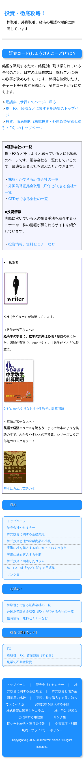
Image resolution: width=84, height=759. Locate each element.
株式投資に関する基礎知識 (26, 534)
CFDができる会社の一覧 (28, 199)
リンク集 (13, 574)
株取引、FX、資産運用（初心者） (31, 655)
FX (9, 648)
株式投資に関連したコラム (26, 561)
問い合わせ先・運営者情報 (26, 723)
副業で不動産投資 (19, 662)
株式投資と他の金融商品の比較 (29, 541)
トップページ (16, 521)
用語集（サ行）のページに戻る (31, 102)
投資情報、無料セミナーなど (31, 244)
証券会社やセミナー (21, 527)
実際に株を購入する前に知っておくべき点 (37, 548)
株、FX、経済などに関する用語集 (31, 568)
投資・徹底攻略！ (25, 13)
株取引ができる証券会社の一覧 (33, 179)
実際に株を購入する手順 (24, 554)
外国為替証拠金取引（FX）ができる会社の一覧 (40, 611)
